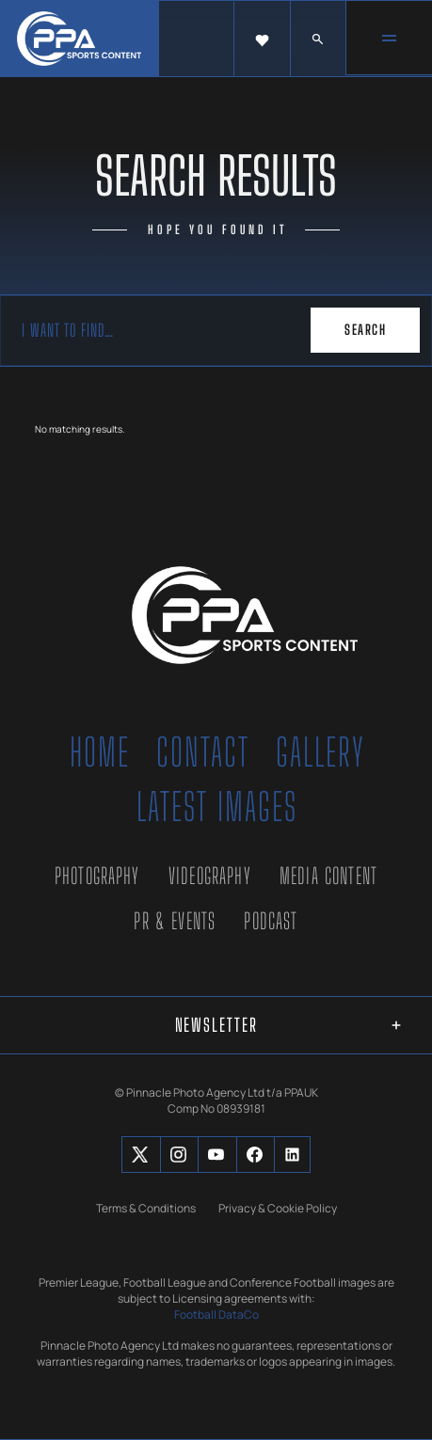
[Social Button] (139, 1154)
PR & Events (175, 921)
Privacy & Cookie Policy (277, 1208)
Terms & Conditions (146, 1208)
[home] (79, 38)
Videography (209, 875)
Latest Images (216, 807)
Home (100, 752)
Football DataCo (216, 1314)
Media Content (328, 875)
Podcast (270, 921)
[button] (261, 39)
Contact (202, 752)
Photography (97, 875)
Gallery (320, 752)
